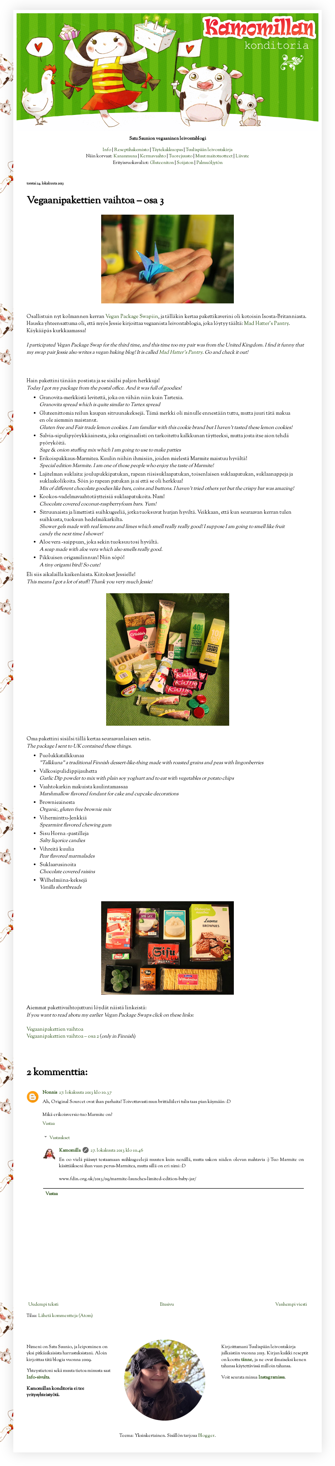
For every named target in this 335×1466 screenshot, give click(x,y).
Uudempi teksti (43, 1304)
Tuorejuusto (180, 156)
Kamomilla (70, 1150)
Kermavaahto (153, 156)
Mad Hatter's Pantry (266, 323)
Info (106, 150)
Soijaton (185, 163)
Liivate (242, 156)
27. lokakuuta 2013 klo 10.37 (85, 1092)
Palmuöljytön (209, 163)
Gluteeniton (162, 163)
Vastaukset (59, 1138)
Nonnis (49, 1092)
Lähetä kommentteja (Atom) (65, 1316)
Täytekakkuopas (167, 150)
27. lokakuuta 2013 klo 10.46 (117, 1150)
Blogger (206, 1436)
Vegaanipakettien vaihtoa (55, 1029)
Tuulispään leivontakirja (209, 150)
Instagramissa (271, 1377)
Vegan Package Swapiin (131, 316)
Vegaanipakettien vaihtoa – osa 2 (63, 1036)
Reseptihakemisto (131, 150)
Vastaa (48, 1124)
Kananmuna (125, 156)
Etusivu (167, 1304)
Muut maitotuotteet (214, 156)
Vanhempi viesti (291, 1304)
